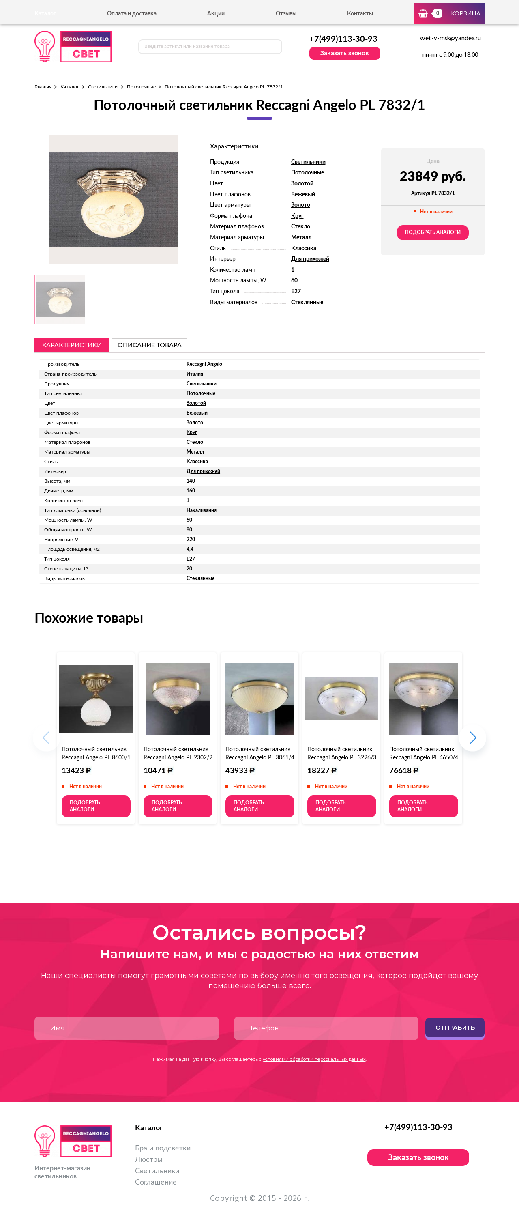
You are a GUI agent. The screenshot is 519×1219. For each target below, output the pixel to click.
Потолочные (141, 86)
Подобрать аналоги (433, 232)
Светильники (103, 86)
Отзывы (286, 14)
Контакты (360, 14)
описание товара (150, 345)
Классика (303, 249)
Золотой (302, 184)
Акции (216, 14)
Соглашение (156, 1182)
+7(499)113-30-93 (343, 39)
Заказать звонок (344, 53)
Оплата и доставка (132, 14)
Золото (300, 205)
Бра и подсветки (163, 1148)
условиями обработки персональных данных (314, 1059)
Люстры (149, 1159)
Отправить (455, 1027)
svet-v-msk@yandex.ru (450, 38)
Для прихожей (310, 259)
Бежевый (303, 195)
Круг (297, 216)
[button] (473, 742)
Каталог (69, 86)
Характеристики (72, 345)
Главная (42, 86)
